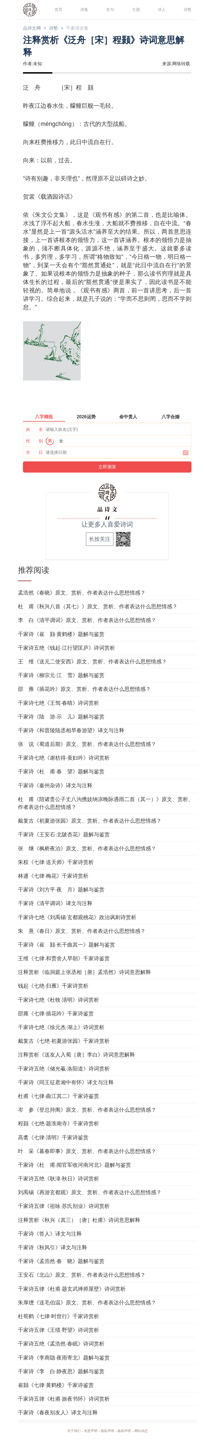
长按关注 (99, 540)
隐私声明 (107, 1431)
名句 (109, 9)
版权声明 (126, 1431)
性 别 (34, 441)
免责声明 (88, 1431)
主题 (135, 9)
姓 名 (34, 430)
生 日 (34, 452)
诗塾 (187, 9)
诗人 (161, 9)
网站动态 (145, 1431)
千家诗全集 (82, 28)
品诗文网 (33, 28)
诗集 (83, 9)
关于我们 (69, 1431)
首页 (57, 9)
